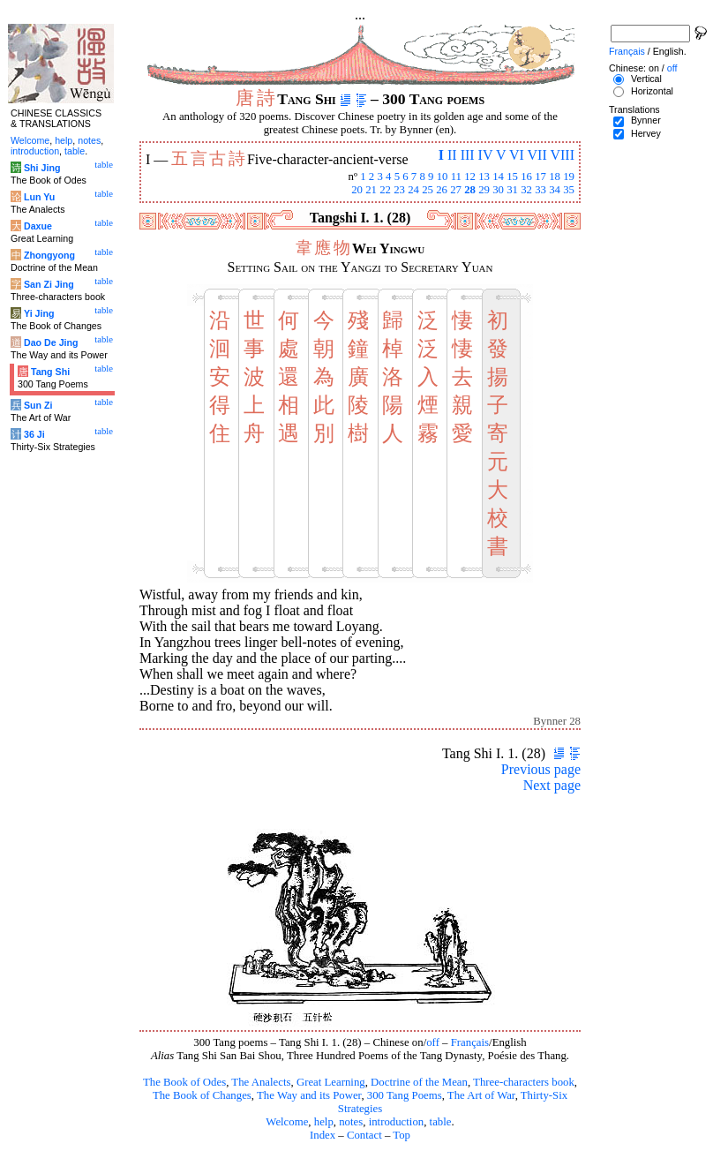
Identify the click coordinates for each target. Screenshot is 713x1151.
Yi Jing (39, 313)
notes (351, 1122)
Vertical (646, 78)
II (452, 154)
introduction (396, 1122)
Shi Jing (42, 167)
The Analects (260, 1082)
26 (441, 190)
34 (554, 190)
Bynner (646, 120)
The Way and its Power (309, 1095)
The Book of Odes (184, 1082)
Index (322, 1135)
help (324, 1122)
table (441, 1122)
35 (568, 190)
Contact (364, 1135)
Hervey (646, 133)
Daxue (38, 226)
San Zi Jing (49, 284)
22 (385, 190)
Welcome (287, 1122)
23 (399, 190)
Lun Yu (39, 197)
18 (554, 176)
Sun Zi (38, 405)
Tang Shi (50, 371)
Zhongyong (49, 255)
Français (470, 1042)
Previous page (541, 769)
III (468, 154)
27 (456, 190)
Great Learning (330, 1082)
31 (512, 190)
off (432, 1042)
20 (357, 190)
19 (568, 176)
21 (371, 190)
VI (516, 154)
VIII (562, 154)
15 (512, 176)
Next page (552, 785)
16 (526, 176)
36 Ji (34, 434)
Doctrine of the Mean (419, 1082)
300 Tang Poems (404, 1095)
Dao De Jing (51, 342)
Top (401, 1135)
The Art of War (481, 1095)
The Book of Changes (202, 1095)
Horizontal (652, 91)
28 (470, 190)
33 (540, 190)
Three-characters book (523, 1082)
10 (442, 176)
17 (540, 176)
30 (498, 190)
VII (537, 154)
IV (485, 154)
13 (484, 176)
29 (484, 190)
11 (456, 176)
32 (526, 190)
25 (427, 190)
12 (470, 176)
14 (498, 176)
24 (413, 190)
